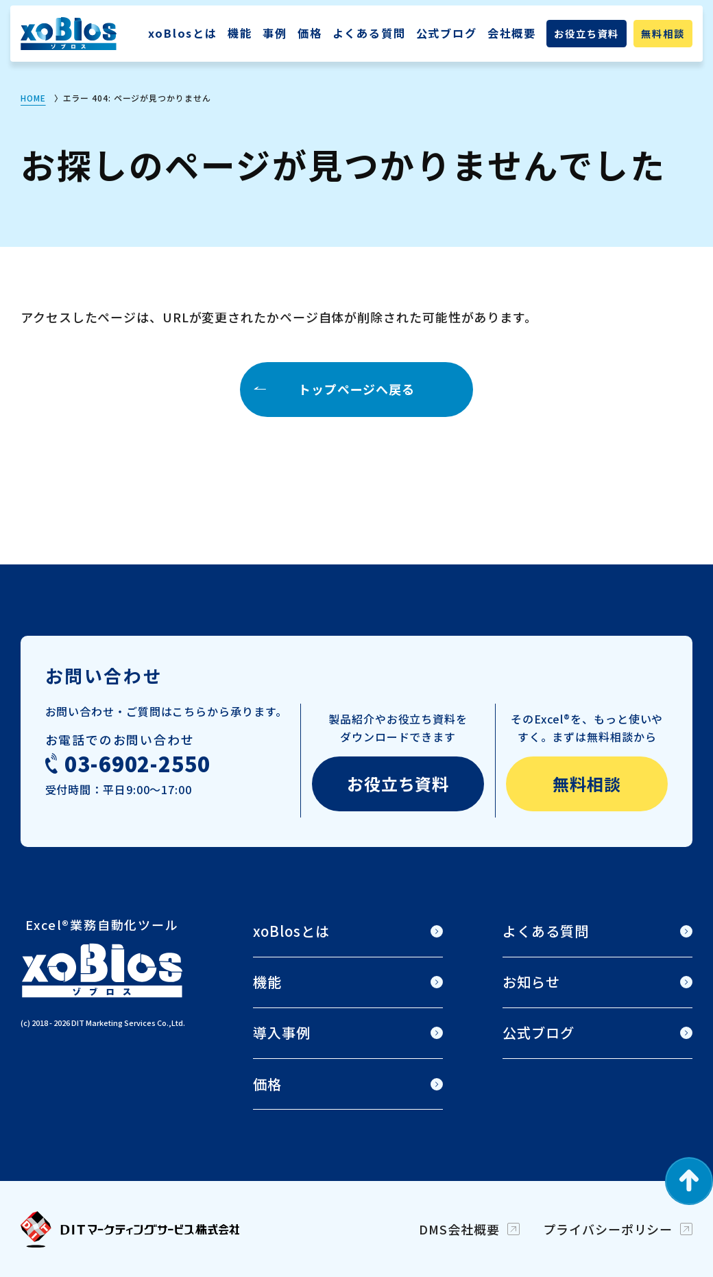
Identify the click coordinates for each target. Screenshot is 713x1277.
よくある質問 (369, 33)
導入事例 (282, 1032)
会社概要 (511, 33)
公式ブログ (446, 33)
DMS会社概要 (459, 1229)
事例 (275, 33)
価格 (310, 33)
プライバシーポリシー (608, 1229)
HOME (33, 98)
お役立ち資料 (586, 33)
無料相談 (662, 33)
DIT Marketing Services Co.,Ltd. (128, 1022)
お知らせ (531, 982)
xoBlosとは (182, 33)
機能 (240, 33)
